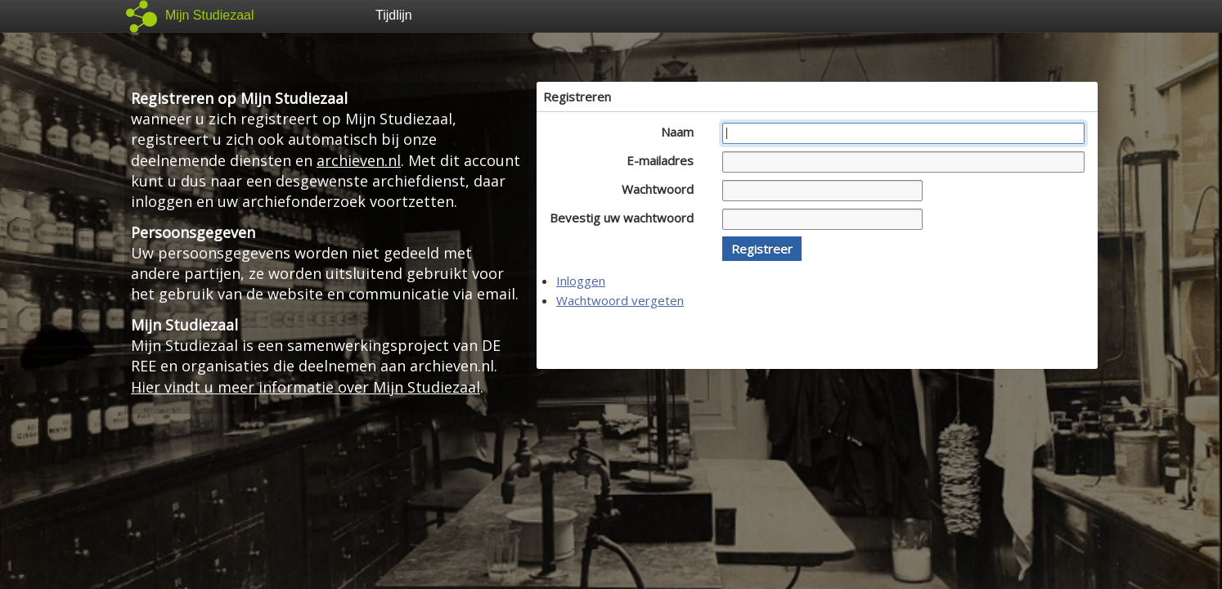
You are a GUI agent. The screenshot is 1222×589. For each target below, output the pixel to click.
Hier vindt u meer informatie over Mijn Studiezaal (305, 387)
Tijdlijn (393, 15)
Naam (682, 132)
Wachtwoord (662, 189)
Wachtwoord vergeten (620, 300)
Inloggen (580, 280)
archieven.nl (359, 160)
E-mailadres (665, 160)
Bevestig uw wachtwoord (626, 217)
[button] (762, 248)
